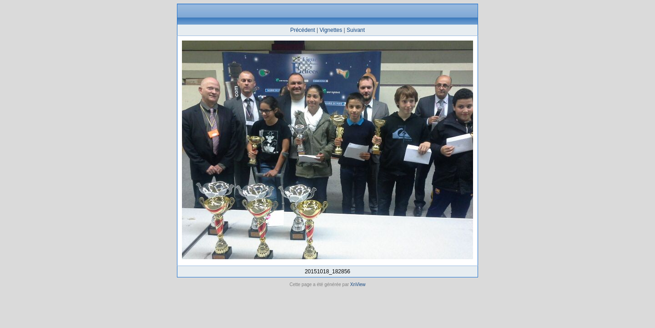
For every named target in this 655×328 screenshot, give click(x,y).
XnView (358, 284)
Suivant (356, 30)
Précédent (302, 30)
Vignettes (330, 30)
